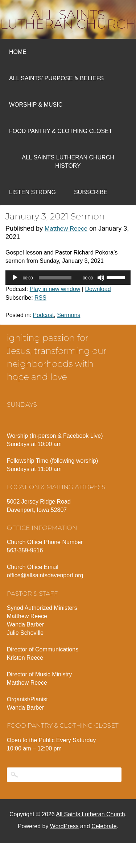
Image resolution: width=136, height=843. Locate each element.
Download (98, 289)
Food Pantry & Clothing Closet (60, 131)
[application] (68, 277)
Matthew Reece (66, 228)
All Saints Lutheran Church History (68, 161)
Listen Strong (32, 192)
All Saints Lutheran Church (68, 19)
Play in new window (55, 289)
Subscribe (90, 192)
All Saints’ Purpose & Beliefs (56, 78)
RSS (40, 298)
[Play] (14, 277)
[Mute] (100, 277)
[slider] (55, 277)
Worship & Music (35, 105)
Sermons (68, 315)
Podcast (43, 315)
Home (17, 52)
